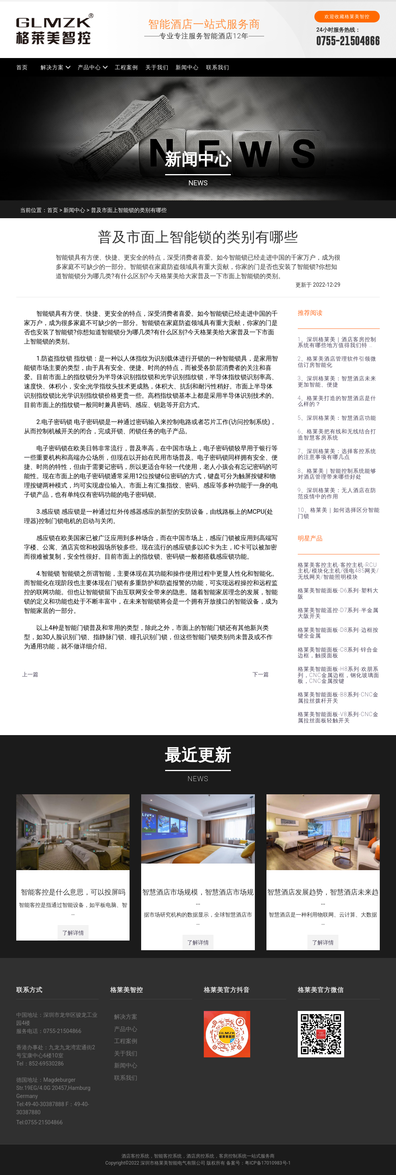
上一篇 (30, 674)
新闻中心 (187, 67)
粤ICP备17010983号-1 (268, 1163)
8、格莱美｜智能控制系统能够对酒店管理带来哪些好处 (337, 474)
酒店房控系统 (200, 1156)
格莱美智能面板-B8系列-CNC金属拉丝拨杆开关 (338, 697)
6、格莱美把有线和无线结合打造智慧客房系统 (337, 434)
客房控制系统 (233, 1156)
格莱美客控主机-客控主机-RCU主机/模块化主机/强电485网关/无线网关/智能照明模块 (338, 571)
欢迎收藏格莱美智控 (347, 16)
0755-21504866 (348, 41)
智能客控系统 (168, 1156)
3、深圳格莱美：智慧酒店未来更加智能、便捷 (337, 381)
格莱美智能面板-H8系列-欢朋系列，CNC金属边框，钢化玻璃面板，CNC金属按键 (338, 675)
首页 (22, 67)
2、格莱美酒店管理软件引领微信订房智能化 (337, 362)
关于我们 (157, 67)
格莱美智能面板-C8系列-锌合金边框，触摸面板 (338, 652)
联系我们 (217, 67)
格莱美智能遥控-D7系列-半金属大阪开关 (338, 613)
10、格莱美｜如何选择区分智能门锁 (339, 513)
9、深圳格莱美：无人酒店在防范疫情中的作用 (337, 493)
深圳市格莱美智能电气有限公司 (172, 1163)
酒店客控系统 (135, 1156)
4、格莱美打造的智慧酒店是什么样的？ (337, 401)
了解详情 (73, 933)
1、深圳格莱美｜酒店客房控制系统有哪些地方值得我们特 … (337, 342)
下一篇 (261, 674)
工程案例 (126, 67)
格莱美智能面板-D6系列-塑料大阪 (338, 593)
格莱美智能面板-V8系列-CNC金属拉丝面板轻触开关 (338, 717)
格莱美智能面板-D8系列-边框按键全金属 (338, 633)
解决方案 (52, 67)
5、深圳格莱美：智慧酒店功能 (337, 418)
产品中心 (89, 67)
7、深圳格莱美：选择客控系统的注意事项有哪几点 (337, 454)
